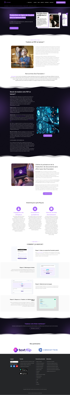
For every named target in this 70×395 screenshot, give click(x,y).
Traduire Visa (38, 377)
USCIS (37, 382)
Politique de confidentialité (38, 393)
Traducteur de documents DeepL (52, 364)
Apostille (37, 384)
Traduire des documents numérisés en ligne (27, 361)
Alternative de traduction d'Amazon (53, 368)
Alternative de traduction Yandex (52, 366)
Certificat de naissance (40, 363)
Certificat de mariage (39, 364)
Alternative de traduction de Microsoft (53, 369)
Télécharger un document (35, 328)
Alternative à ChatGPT (50, 361)
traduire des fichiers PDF (21, 116)
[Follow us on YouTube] (17, 366)
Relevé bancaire (39, 376)
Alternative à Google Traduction (52, 363)
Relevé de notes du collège (40, 374)
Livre (37, 379)
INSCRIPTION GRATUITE (61, 2)
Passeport (38, 371)
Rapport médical (39, 361)
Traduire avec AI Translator (24, 366)
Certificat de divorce (39, 366)
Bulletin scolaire (39, 369)
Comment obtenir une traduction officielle (27, 363)
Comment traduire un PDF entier (25, 364)
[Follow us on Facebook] (14, 366)
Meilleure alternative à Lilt (51, 371)
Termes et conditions (31, 393)
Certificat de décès (39, 368)
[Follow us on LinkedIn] (11, 366)
